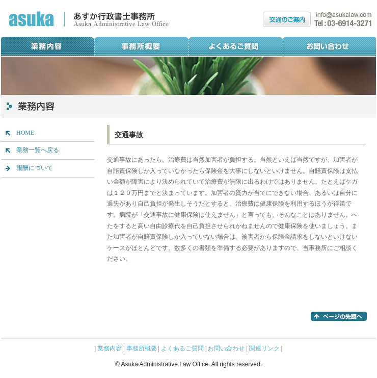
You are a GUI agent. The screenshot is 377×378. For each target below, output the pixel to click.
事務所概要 (141, 46)
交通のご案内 (286, 19)
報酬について (34, 167)
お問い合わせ (329, 46)
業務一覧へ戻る (37, 150)
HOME (25, 132)
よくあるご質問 (235, 46)
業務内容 (47, 46)
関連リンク (264, 348)
